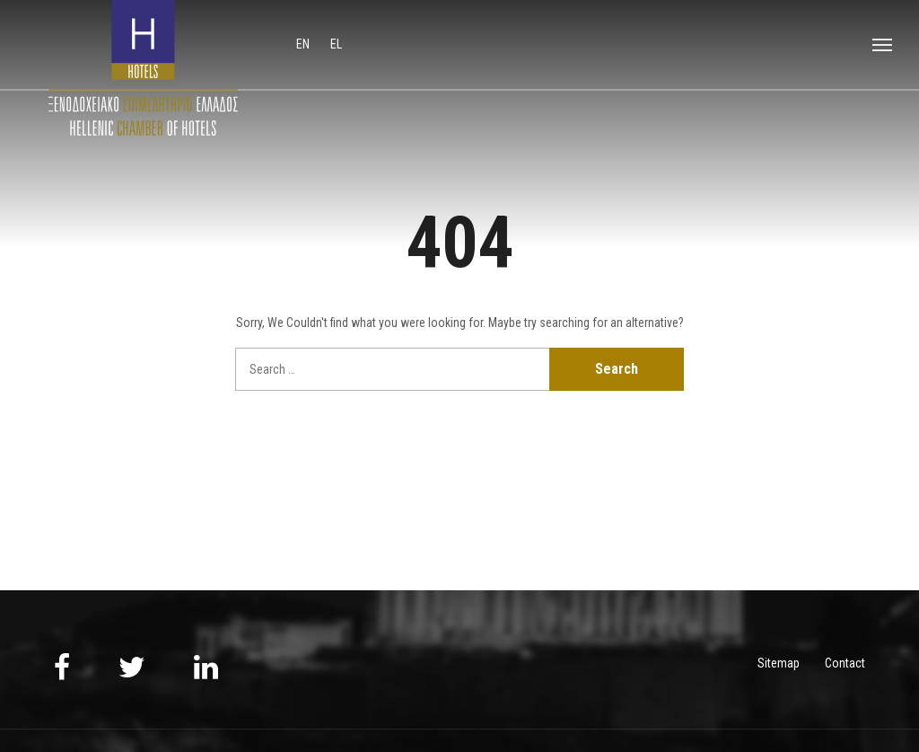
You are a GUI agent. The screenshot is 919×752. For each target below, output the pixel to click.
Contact (845, 663)
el (336, 44)
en (304, 44)
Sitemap (778, 663)
